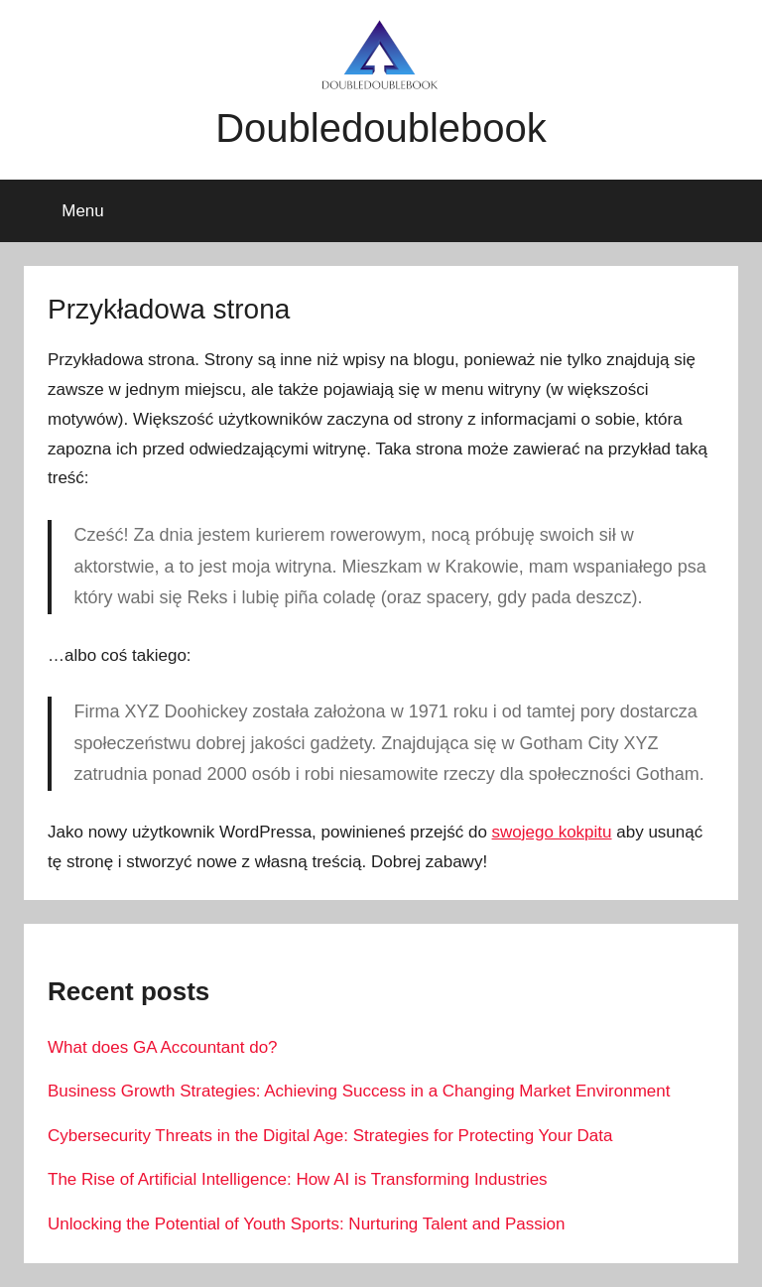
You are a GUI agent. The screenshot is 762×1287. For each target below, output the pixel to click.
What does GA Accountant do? (163, 1047)
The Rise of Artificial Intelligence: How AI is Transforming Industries (298, 1179)
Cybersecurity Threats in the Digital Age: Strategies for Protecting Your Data (330, 1135)
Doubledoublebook (381, 128)
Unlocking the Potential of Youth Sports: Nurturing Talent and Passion (306, 1224)
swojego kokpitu (552, 832)
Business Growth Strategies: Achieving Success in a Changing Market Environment (359, 1091)
